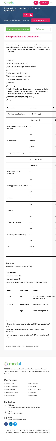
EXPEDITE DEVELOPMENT (40, 20)
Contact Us (33, 395)
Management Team (12, 392)
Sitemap (47, 432)
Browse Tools (10, 383)
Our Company (33, 383)
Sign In (44, 3)
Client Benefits (10, 389)
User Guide (32, 386)
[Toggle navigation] (51, 3)
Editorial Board (10, 395)
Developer (32, 392)
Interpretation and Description (18, 29)
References (40, 29)
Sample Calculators (12, 386)
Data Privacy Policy (36, 432)
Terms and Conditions (20, 432)
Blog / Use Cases (35, 389)
